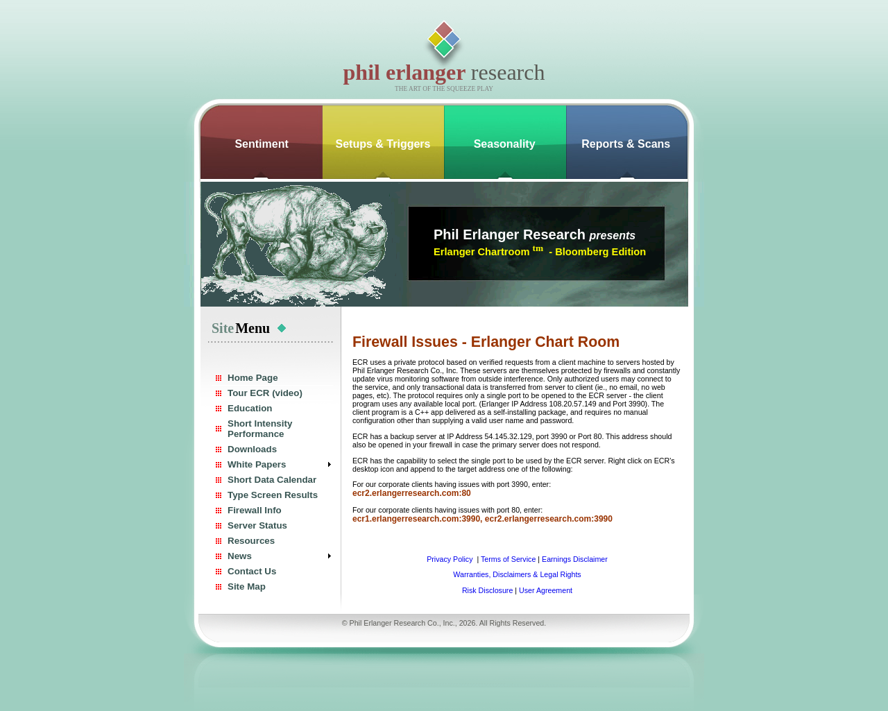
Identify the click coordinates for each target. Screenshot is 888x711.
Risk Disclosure (487, 590)
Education (250, 408)
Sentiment (261, 144)
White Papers (257, 464)
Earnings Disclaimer (575, 559)
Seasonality (505, 144)
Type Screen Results (273, 495)
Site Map (247, 586)
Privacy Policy (451, 559)
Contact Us (252, 571)
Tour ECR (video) (265, 393)
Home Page (253, 377)
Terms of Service (508, 559)
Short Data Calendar (272, 479)
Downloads (252, 449)
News (240, 556)
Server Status (257, 525)
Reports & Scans (625, 144)
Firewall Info (255, 510)
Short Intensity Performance (260, 428)
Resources (251, 541)
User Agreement (545, 590)
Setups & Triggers (383, 144)
